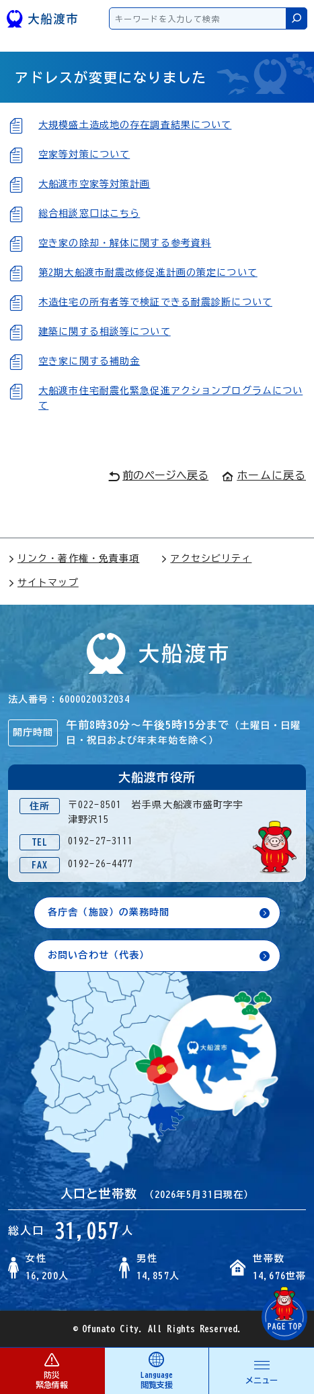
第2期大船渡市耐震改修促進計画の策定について (148, 272)
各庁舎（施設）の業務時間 (108, 912)
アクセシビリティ (206, 558)
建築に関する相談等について (104, 331)
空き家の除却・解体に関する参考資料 (124, 243)
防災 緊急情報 (52, 1370)
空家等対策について (84, 154)
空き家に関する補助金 (89, 361)
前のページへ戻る (158, 476)
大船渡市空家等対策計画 (94, 184)
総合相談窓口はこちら (89, 213)
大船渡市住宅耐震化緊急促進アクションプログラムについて (170, 398)
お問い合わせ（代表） (98, 955)
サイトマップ (43, 582)
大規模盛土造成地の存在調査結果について (134, 125)
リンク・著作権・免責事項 (73, 558)
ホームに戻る (264, 475)
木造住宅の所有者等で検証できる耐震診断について (155, 302)
